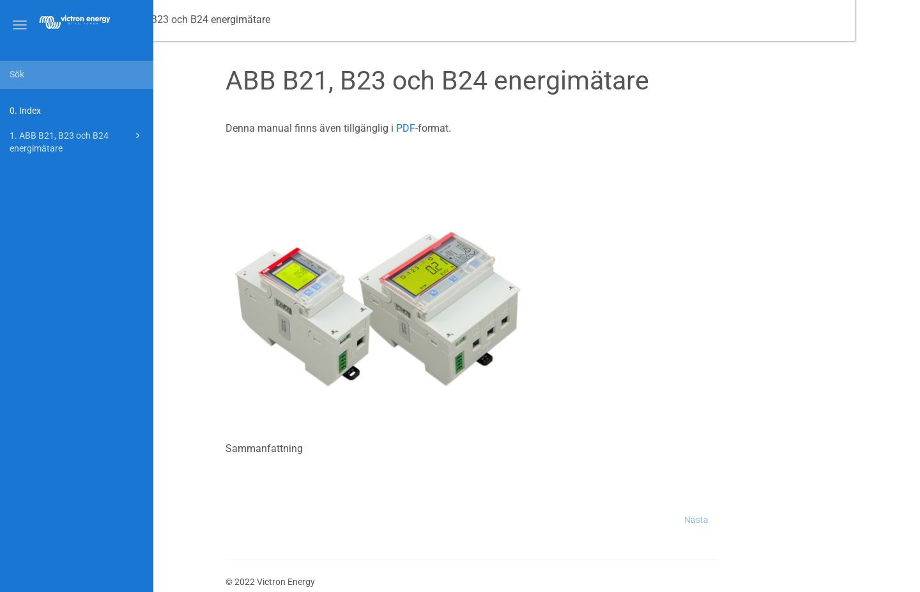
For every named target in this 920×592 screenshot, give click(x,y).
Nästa (761, 520)
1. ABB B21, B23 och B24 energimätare (77, 141)
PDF (470, 128)
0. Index (25, 110)
